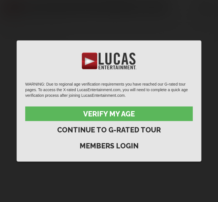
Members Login (109, 146)
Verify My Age (109, 114)
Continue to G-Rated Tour (109, 130)
